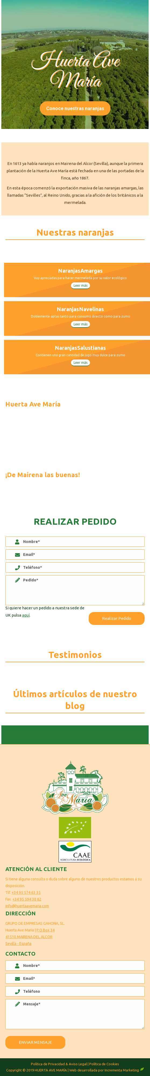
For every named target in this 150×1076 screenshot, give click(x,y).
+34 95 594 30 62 (26, 899)
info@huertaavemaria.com (27, 906)
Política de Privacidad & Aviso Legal (59, 1064)
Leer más (80, 285)
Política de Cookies (104, 1064)
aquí (26, 615)
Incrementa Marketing (124, 1070)
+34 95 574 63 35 (26, 892)
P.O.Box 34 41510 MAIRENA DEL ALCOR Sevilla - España (30, 937)
